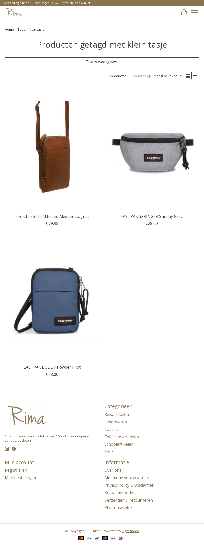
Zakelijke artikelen (121, 436)
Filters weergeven (102, 62)
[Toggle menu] (194, 12)
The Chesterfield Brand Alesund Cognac (52, 216)
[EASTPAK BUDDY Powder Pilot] (52, 299)
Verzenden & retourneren (128, 500)
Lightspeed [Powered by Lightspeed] (130, 531)
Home (9, 29)
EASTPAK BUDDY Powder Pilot (52, 367)
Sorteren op (142, 76)
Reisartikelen (116, 414)
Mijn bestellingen (21, 477)
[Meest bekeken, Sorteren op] (167, 76)
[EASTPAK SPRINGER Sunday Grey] (151, 148)
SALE (109, 451)
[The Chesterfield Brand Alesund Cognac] (52, 148)
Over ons (112, 470)
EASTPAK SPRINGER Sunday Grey (152, 216)
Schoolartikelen (119, 444)
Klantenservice (118, 507)
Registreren (16, 470)
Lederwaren (115, 422)
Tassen (111, 429)
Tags (21, 29)
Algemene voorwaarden (126, 477)
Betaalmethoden (120, 492)
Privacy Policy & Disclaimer (129, 485)
